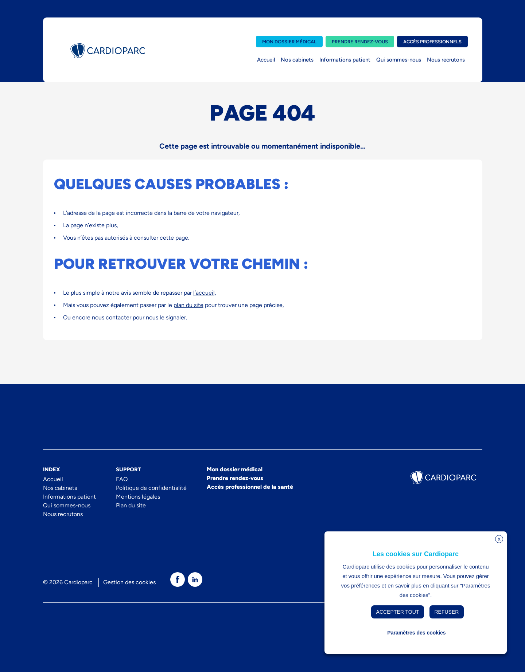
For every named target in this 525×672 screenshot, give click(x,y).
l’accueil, (204, 292)
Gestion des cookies (129, 582)
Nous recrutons (446, 59)
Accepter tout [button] (397, 612)
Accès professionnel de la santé (250, 486)
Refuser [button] (447, 612)
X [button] (499, 539)
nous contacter (111, 317)
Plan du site (131, 505)
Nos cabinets (297, 59)
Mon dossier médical (289, 41)
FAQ (122, 479)
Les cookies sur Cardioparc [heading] (416, 554)
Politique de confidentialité (151, 487)
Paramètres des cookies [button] (416, 633)
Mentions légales (138, 496)
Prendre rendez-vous (360, 41)
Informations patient (344, 59)
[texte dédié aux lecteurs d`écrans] (177, 579)
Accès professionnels (432, 41)
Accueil (266, 59)
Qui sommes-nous (398, 59)
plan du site (188, 305)
